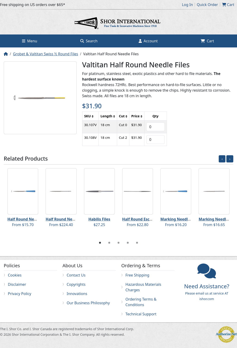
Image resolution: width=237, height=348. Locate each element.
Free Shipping (137, 275)
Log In (187, 4)
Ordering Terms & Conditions (140, 302)
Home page (118, 24)
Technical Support (140, 314)
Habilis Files (99, 219)
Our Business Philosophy (88, 302)
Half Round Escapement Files (148, 219)
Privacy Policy (19, 293)
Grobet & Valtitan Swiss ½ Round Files (45, 53)
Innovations (77, 293)
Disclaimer (17, 284)
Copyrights (76, 284)
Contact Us (76, 275)
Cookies (15, 275)
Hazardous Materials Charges (143, 287)
